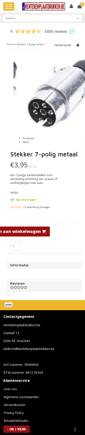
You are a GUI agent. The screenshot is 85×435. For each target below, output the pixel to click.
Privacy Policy (14, 404)
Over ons (10, 380)
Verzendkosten (14, 396)
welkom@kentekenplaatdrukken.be (28, 340)
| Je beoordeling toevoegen (36, 198)
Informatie (19, 256)
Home (10, 44)
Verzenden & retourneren (22, 419)
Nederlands (63, 45)
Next (26, 133)
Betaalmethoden (16, 411)
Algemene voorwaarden (21, 388)
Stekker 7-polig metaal (30, 44)
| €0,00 (16, 429)
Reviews (44, 276)
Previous (28, 129)
